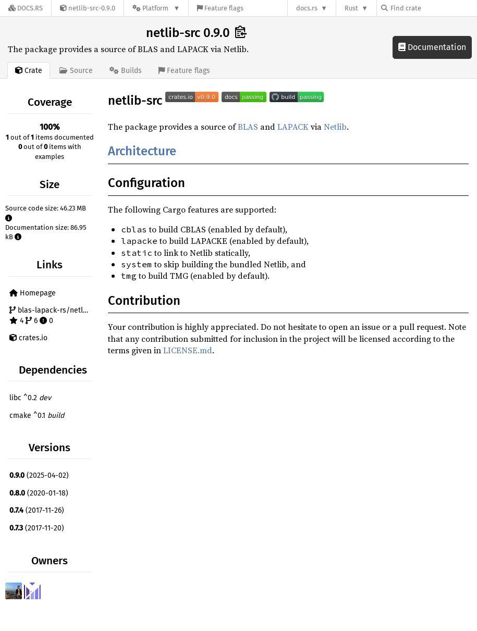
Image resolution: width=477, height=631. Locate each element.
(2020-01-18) (38, 493)
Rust (351, 8)
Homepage (32, 293)
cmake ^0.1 (36, 415)
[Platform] (156, 8)
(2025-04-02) (39, 475)
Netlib (335, 126)
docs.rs (306, 8)
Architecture (142, 151)
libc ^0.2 (30, 397)
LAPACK (293, 126)
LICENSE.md (187, 350)
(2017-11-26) (36, 510)
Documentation (432, 47)
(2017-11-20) (36, 528)
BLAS (248, 126)
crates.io (28, 337)
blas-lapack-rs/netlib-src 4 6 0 (51, 315)
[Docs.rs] (25, 8)
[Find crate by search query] (433, 8)
